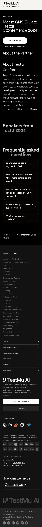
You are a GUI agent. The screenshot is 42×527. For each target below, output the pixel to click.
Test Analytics (8, 332)
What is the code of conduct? (16, 218)
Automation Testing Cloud (12, 259)
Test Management (10, 284)
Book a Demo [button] (21, 408)
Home (6, 234)
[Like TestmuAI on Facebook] (4, 523)
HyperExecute (8, 294)
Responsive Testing (10, 319)
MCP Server (7, 275)
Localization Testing (10, 322)
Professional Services (11, 335)
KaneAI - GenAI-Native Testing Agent (16, 262)
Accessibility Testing (10, 316)
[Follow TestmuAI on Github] (22, 523)
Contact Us (15, 484)
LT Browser (7, 300)
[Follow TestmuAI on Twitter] (8, 523)
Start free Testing (21, 401)
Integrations (7, 329)
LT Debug (6, 303)
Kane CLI (6, 265)
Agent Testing (8, 268)
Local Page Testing (10, 306)
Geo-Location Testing (11, 313)
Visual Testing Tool (10, 325)
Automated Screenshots (12, 310)
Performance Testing (10, 297)
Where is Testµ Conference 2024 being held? (19, 206)
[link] (11, 4)
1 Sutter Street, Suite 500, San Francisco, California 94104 (14, 464)
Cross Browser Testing (11, 278)
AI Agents (6, 272)
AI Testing (6, 291)
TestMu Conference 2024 (23, 234)
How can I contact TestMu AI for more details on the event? (19, 178)
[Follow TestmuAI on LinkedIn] (13, 523)
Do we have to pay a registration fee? (16, 165)
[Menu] (38, 5)
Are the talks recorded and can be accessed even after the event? (19, 193)
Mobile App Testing (10, 287)
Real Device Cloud (9, 281)
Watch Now (15, 40)
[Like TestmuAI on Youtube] (17, 523)
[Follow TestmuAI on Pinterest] (26, 523)
